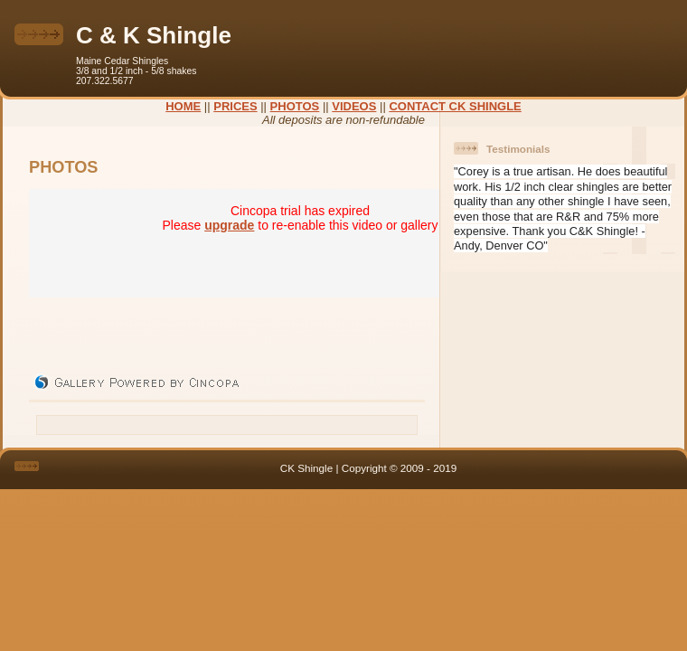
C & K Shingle (153, 35)
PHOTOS (295, 106)
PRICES (235, 106)
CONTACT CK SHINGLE (455, 106)
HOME (183, 106)
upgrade (229, 225)
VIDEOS (354, 106)
